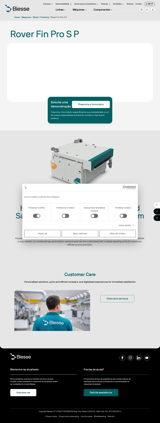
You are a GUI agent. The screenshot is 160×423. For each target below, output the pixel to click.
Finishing (44, 17)
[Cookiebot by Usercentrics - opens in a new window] (124, 187)
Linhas (61, 9)
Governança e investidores (86, 4)
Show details (125, 225)
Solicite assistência (101, 392)
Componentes (103, 9)
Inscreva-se (23, 392)
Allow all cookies (117, 233)
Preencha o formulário (91, 104)
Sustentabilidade (64, 4)
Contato (138, 4)
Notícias (130, 4)
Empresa (48, 4)
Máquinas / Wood (30, 17)
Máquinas (80, 9)
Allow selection (80, 233)
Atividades (119, 4)
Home (17, 17)
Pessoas (106, 4)
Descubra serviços (117, 298)
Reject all (42, 233)
